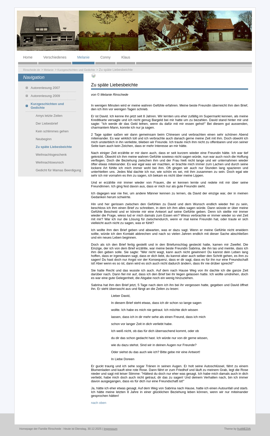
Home (27, 57)
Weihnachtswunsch (50, 162)
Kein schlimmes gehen (52, 131)
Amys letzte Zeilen (49, 116)
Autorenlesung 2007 (45, 88)
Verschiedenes (54, 57)
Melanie (83, 57)
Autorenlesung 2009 (45, 96)
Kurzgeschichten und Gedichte (76, 69)
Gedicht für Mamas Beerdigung (58, 170)
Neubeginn (44, 139)
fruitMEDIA (244, 428)
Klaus (125, 57)
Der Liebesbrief (47, 123)
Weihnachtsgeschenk (51, 154)
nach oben (98, 403)
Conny (105, 57)
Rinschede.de (31, 69)
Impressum (110, 428)
